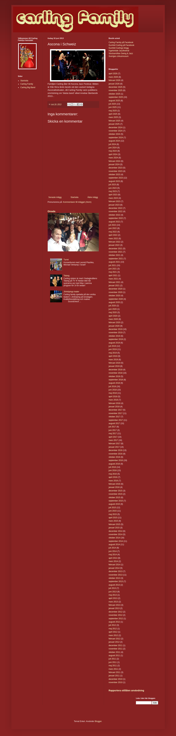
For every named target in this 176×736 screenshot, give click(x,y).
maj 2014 (113, 554)
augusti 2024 (114, 141)
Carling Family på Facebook (121, 42)
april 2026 (113, 73)
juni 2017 (113, 430)
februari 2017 (114, 443)
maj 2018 (113, 393)
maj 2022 (113, 232)
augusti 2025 (114, 100)
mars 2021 (113, 279)
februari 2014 (114, 564)
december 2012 (115, 612)
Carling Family (26, 84)
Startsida (74, 197)
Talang (66, 275)
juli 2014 (112, 548)
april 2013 (113, 598)
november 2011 (115, 649)
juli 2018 (112, 386)
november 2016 (115, 454)
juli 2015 (112, 507)
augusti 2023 (114, 181)
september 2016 (116, 460)
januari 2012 (114, 642)
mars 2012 (113, 635)
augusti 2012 (114, 622)
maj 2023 (113, 191)
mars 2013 (113, 602)
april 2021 (113, 275)
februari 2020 (114, 322)
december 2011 (115, 645)
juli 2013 (112, 588)
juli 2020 (112, 305)
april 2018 (113, 396)
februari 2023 (114, 201)
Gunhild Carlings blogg (119, 48)
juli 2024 (112, 144)
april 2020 (113, 316)
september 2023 (116, 178)
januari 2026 (114, 84)
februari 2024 (114, 161)
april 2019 (113, 356)
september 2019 (116, 339)
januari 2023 (114, 205)
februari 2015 (114, 524)
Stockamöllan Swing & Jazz (121, 53)
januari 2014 (114, 568)
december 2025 (115, 87)
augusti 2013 (114, 585)
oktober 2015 (114, 497)
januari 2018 (114, 406)
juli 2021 (112, 265)
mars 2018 (113, 400)
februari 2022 (114, 242)
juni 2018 (113, 390)
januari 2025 (114, 124)
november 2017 (115, 413)
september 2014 (116, 541)
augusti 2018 (114, 383)
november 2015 (115, 494)
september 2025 (116, 97)
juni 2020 (113, 309)
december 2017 (115, 410)
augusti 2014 (114, 544)
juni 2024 (113, 147)
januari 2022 (114, 245)
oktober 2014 (114, 538)
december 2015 (115, 491)
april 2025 (113, 114)
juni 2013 (113, 592)
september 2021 (116, 258)
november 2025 (115, 90)
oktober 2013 (114, 578)
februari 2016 (114, 484)
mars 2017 (113, 440)
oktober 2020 (114, 295)
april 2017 (113, 437)
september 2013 (116, 581)
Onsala (51, 211)
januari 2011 (114, 675)
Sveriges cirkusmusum (119, 56)
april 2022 (113, 235)
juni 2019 (113, 349)
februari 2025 (114, 121)
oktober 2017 (114, 417)
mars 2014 (113, 561)
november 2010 (115, 682)
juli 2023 (112, 184)
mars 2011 (113, 669)
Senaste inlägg (55, 197)
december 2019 (115, 329)
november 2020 (115, 292)
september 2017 (116, 420)
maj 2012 (113, 628)
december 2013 (115, 571)
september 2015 (116, 501)
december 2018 (115, 369)
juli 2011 (112, 659)
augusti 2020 (114, 302)
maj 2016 (113, 474)
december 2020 (115, 289)
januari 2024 (114, 164)
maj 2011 (113, 665)
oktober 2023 (114, 174)
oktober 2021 (114, 255)
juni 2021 (113, 269)
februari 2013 (114, 605)
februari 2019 (114, 363)
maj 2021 (113, 272)
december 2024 (115, 127)
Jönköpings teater (71, 291)
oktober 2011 (114, 652)
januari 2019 (114, 366)
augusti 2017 (114, 423)
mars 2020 (113, 319)
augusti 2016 (114, 464)
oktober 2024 (114, 134)
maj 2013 (113, 595)
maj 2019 (113, 353)
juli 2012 (112, 625)
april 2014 (113, 558)
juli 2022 (112, 225)
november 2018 (115, 373)
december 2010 (115, 679)
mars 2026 (113, 77)
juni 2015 (113, 511)
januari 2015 (114, 528)
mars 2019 (113, 359)
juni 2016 (113, 470)
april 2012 (113, 632)
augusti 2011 (114, 655)
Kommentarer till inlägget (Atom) (77, 202)
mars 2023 (113, 198)
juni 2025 (113, 107)
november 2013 (115, 575)
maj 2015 (113, 514)
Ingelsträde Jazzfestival (119, 50)
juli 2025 (112, 104)
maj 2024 (113, 151)
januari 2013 (114, 608)
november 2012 (115, 615)
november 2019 (115, 332)
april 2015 (113, 517)
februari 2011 (114, 672)
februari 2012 (114, 639)
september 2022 (116, 218)
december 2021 (115, 248)
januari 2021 (114, 285)
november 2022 (115, 211)
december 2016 (115, 450)
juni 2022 (113, 228)
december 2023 (115, 168)
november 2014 (115, 534)
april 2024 (113, 154)
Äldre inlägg (92, 197)
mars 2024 (113, 158)
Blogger (98, 721)
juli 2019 (112, 346)
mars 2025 (113, 117)
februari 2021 (114, 282)
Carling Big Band (27, 87)
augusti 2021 (114, 262)
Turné (66, 259)
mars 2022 (113, 238)
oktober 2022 (114, 215)
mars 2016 (113, 481)
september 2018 (116, 380)
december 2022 (115, 208)
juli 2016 (112, 467)
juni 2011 (113, 662)
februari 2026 (114, 80)
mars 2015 (113, 521)
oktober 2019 (114, 336)
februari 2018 (114, 403)
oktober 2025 (114, 94)
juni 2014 (113, 551)
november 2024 (115, 131)
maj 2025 (113, 111)
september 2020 (116, 299)
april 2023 (113, 194)
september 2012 (116, 618)
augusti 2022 (114, 222)
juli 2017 (112, 427)
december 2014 (115, 531)
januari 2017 (114, 447)
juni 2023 (113, 188)
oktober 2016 (114, 457)
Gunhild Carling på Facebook (121, 45)
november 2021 (115, 252)
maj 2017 (113, 433)
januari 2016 (114, 487)
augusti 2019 (114, 343)
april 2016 (113, 477)
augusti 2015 (114, 504)
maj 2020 (113, 312)
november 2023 (115, 171)
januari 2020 (114, 326)
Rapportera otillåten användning (126, 690)
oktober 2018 (114, 376)
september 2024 (116, 137)
